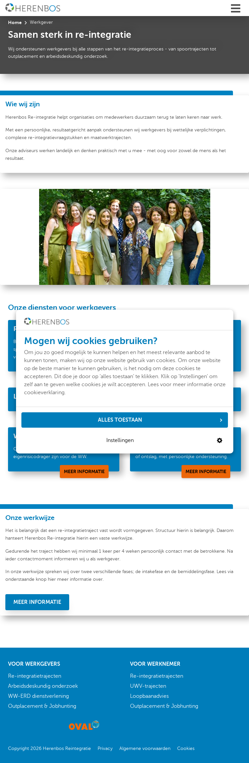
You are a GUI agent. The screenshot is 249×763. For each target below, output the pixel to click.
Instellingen (164, 440)
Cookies (186, 748)
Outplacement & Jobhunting (42, 706)
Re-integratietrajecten (34, 676)
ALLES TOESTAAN (160, 420)
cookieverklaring (44, 393)
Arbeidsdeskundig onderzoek (43, 686)
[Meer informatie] (84, 471)
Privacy (105, 748)
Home (15, 22)
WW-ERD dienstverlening (38, 696)
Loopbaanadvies (149, 696)
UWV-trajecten (148, 686)
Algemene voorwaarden (144, 748)
